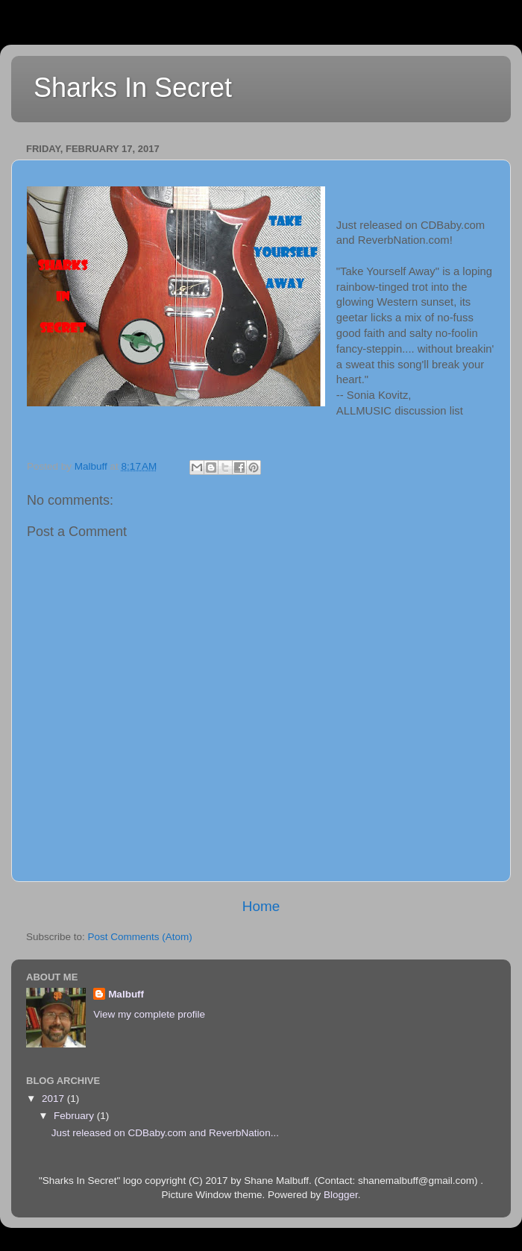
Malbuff (126, 994)
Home (261, 906)
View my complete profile (149, 1014)
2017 (54, 1098)
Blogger (341, 1194)
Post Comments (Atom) (140, 936)
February (75, 1115)
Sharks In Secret (133, 87)
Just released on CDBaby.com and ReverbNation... (165, 1132)
